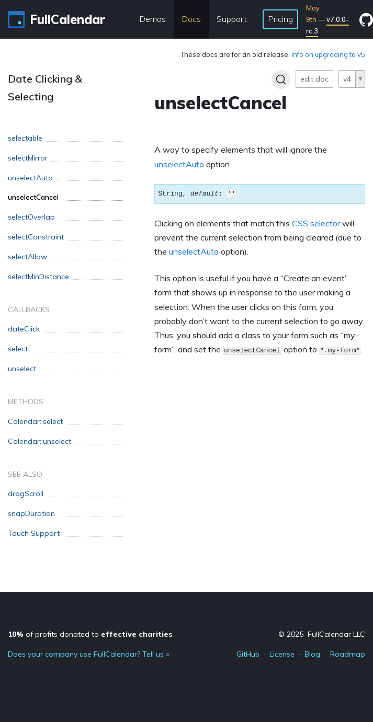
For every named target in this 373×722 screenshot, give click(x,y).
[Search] (281, 79)
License (282, 654)
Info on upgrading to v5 (328, 54)
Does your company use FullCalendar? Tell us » (88, 654)
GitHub (247, 654)
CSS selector (316, 223)
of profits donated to (90, 634)
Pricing (280, 19)
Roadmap (347, 654)
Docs (191, 19)
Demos (152, 19)
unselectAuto (179, 164)
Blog (312, 654)
